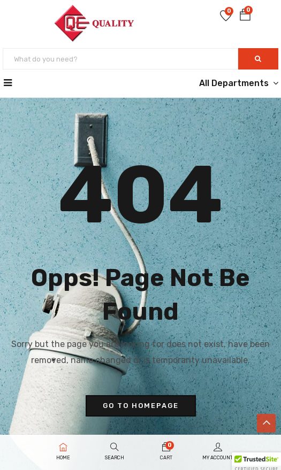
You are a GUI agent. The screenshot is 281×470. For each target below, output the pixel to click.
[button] (245, 17)
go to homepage (141, 406)
